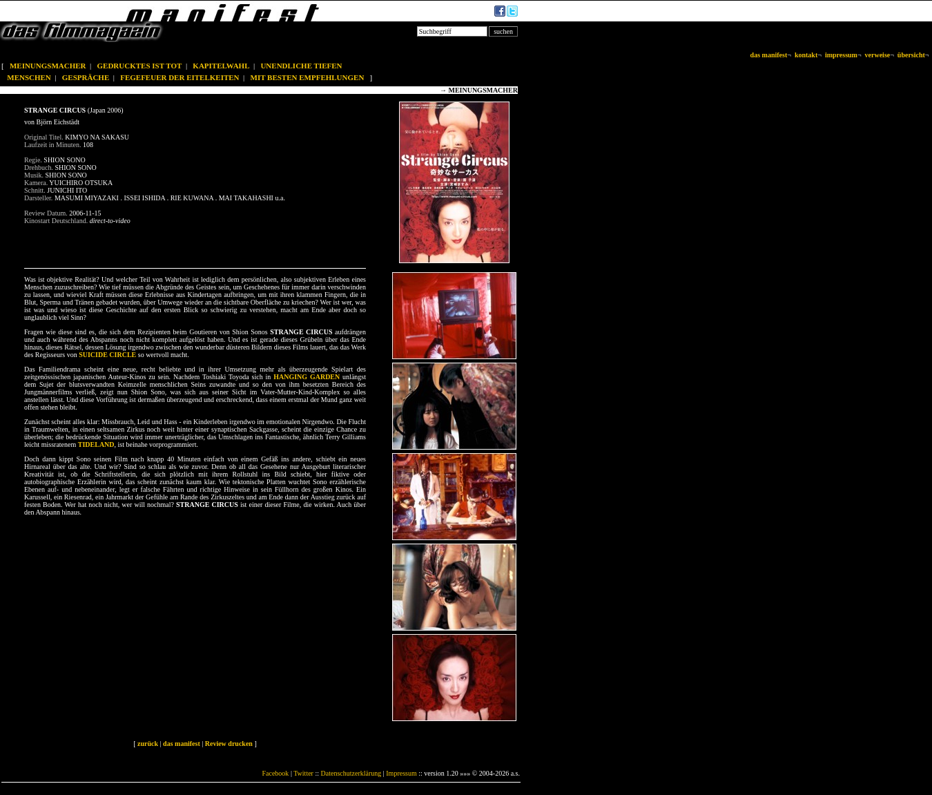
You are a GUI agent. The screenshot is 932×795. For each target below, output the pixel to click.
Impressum (401, 773)
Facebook (275, 773)
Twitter (303, 773)
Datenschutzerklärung (351, 773)
